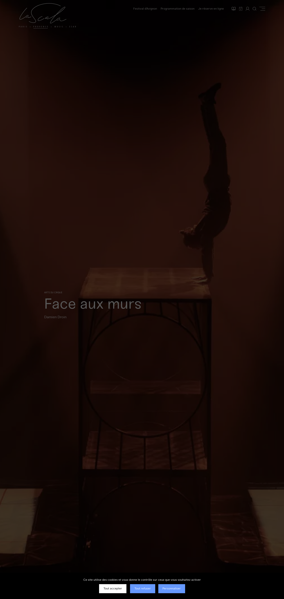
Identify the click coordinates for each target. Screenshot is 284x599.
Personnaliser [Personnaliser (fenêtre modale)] (171, 588)
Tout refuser (142, 588)
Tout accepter (112, 588)
